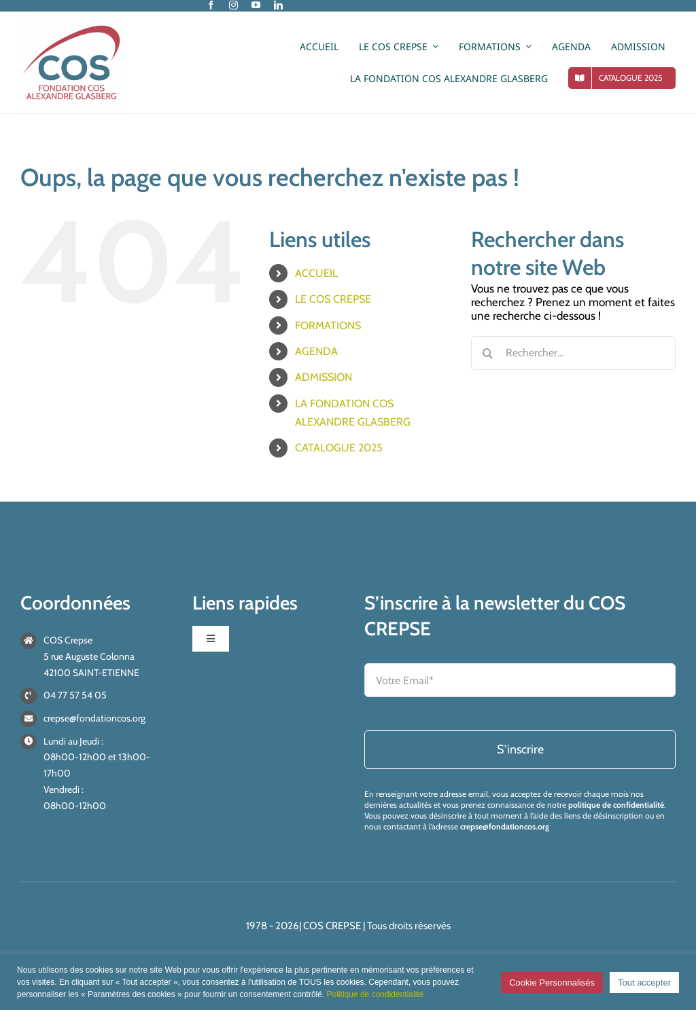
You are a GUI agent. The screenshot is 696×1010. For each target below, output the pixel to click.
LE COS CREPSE (333, 299)
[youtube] (255, 5)
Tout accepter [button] (644, 982)
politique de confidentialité (616, 805)
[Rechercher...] (573, 353)
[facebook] (211, 5)
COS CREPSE (332, 926)
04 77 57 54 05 (75, 695)
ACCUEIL (316, 273)
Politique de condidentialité (375, 994)
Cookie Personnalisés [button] (552, 982)
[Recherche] (488, 353)
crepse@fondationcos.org (94, 718)
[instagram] (233, 5)
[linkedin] (278, 5)
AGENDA (316, 351)
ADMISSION (323, 377)
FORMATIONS (328, 325)
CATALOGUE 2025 (339, 447)
